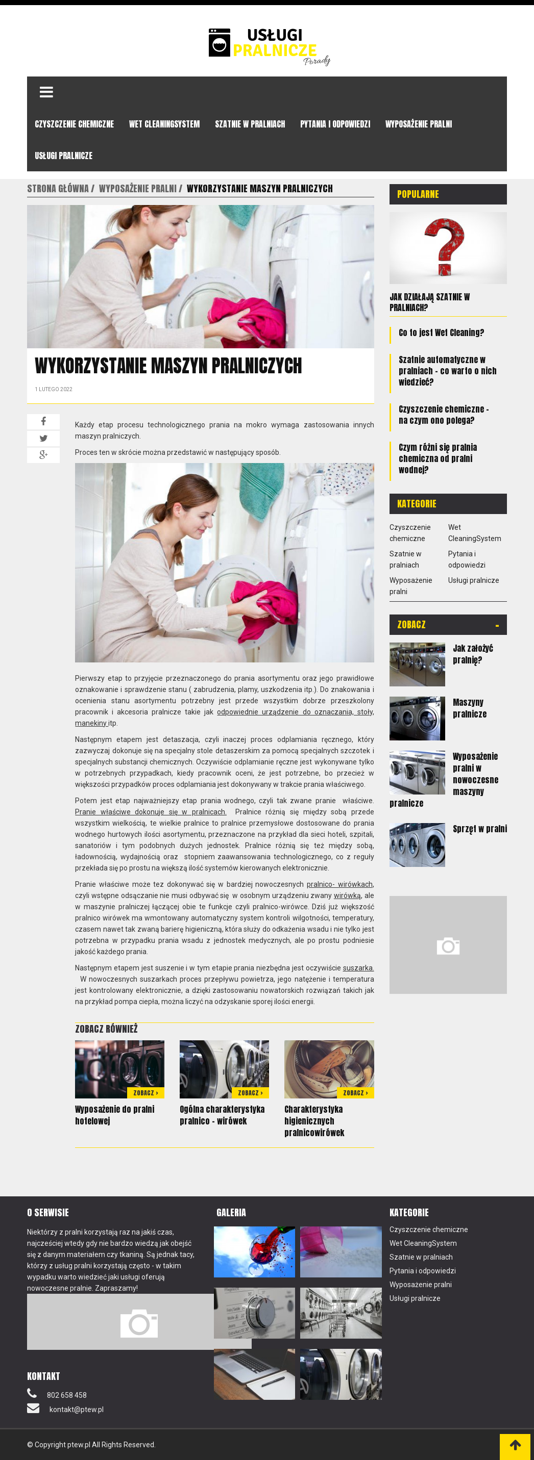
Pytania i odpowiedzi (335, 124)
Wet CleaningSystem (164, 124)
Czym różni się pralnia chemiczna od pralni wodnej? (438, 458)
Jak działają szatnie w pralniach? (430, 302)
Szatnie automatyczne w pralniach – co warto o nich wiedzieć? (448, 370)
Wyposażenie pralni (418, 124)
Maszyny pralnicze (470, 708)
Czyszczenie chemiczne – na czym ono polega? (444, 414)
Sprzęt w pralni (480, 828)
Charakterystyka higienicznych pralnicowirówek (314, 1121)
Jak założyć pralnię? (473, 653)
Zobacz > (145, 1092)
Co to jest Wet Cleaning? (441, 332)
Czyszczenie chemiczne (74, 124)
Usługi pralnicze (63, 155)
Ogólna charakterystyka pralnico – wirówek (222, 1115)
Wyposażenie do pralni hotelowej (114, 1115)
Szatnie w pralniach (250, 124)
